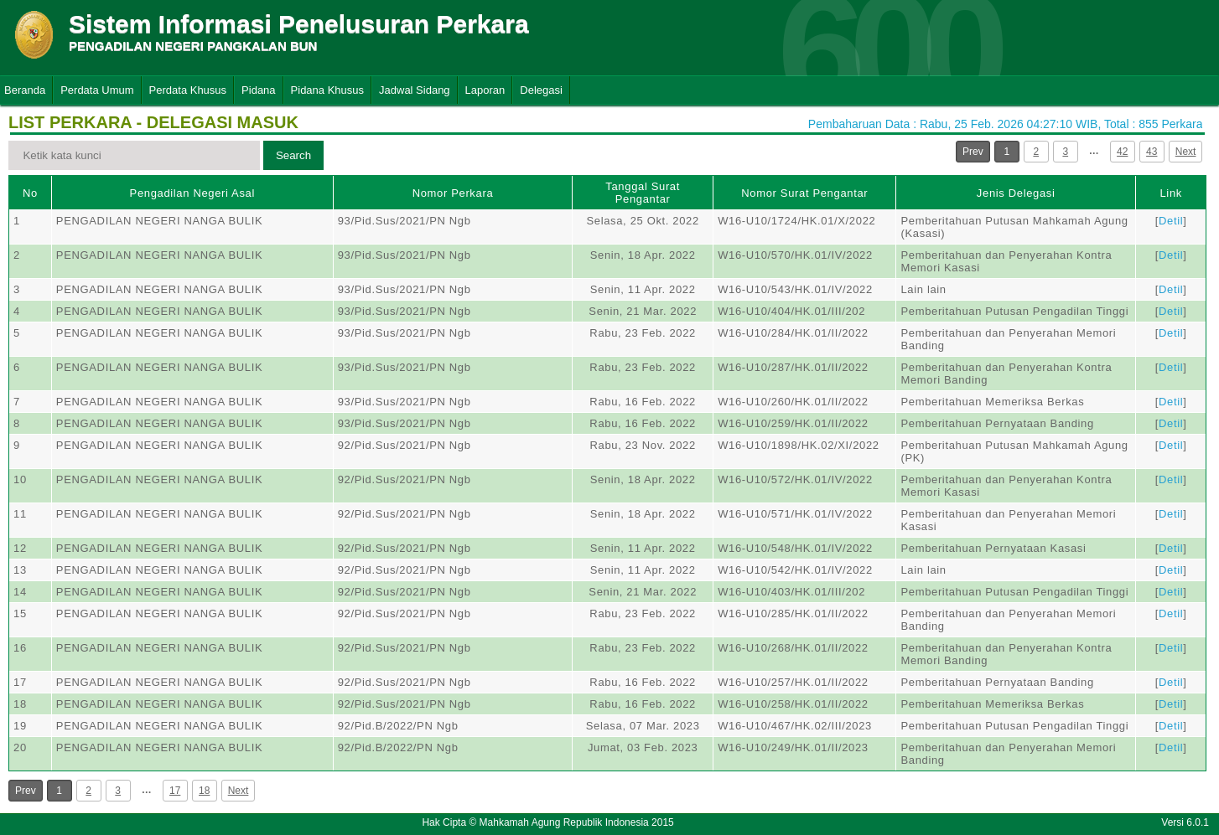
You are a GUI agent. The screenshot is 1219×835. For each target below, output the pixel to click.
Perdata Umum (96, 90)
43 (1151, 151)
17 (174, 790)
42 (1122, 151)
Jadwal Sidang (414, 90)
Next (1185, 151)
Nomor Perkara (453, 193)
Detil (1171, 220)
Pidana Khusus (327, 90)
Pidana (258, 90)
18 (204, 790)
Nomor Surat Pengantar (804, 193)
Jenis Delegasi (1016, 193)
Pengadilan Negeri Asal (192, 193)
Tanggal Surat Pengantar (642, 192)
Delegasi (541, 90)
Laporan (485, 90)
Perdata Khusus (188, 90)
